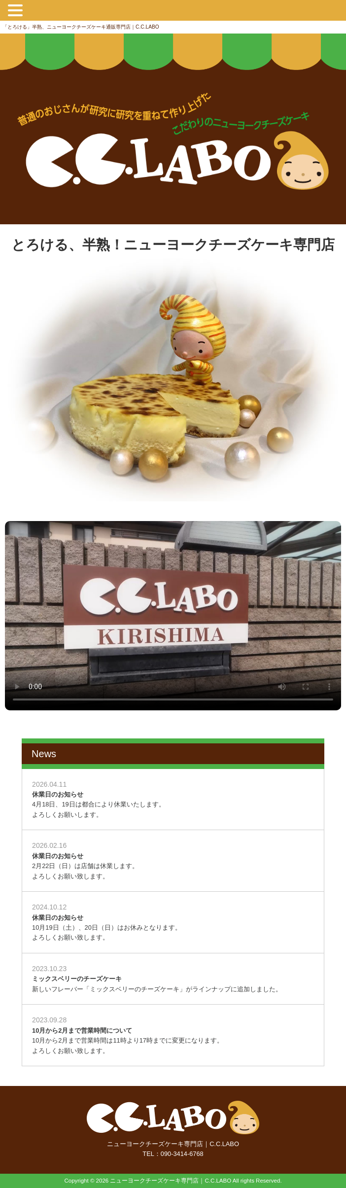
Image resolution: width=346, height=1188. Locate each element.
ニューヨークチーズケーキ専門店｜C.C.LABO (170, 1181)
